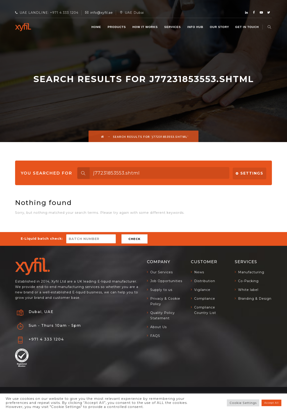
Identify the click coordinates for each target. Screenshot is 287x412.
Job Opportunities (166, 281)
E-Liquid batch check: (42, 239)
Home (97, 27)
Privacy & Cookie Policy (165, 301)
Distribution (204, 281)
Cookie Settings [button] (243, 403)
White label (248, 290)
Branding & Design (254, 299)
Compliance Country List (205, 310)
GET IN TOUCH (248, 27)
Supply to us (161, 290)
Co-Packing (248, 281)
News (199, 272)
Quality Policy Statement (162, 315)
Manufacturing (251, 272)
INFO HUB (196, 27)
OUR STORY (220, 27)
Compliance (204, 299)
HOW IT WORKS (145, 27)
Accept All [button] (271, 402)
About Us (158, 327)
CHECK (134, 239)
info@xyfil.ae (101, 13)
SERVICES (173, 27)
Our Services (161, 272)
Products (117, 27)
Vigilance (202, 290)
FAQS (155, 336)
